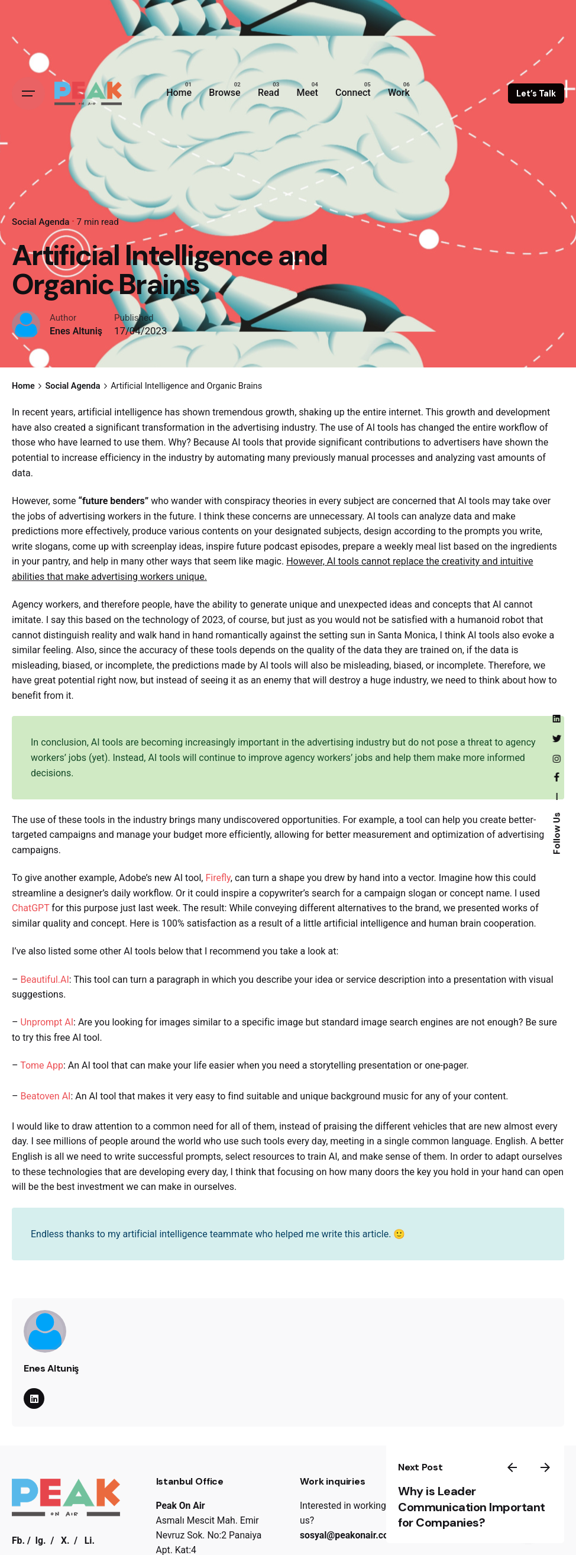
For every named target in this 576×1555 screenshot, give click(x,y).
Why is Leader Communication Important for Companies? (476, 1499)
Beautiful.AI (44, 979)
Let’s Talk (536, 93)
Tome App (41, 1065)
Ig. (40, 1541)
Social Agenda (41, 222)
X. (65, 1541)
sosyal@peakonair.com (348, 1535)
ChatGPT (30, 908)
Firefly (217, 877)
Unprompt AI (46, 1022)
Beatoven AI (45, 1096)
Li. (90, 1541)
